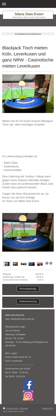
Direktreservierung (27, 301)
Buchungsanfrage (28, 289)
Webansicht (47, 408)
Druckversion (11, 408)
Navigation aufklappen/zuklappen (28, 4)
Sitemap (24, 408)
